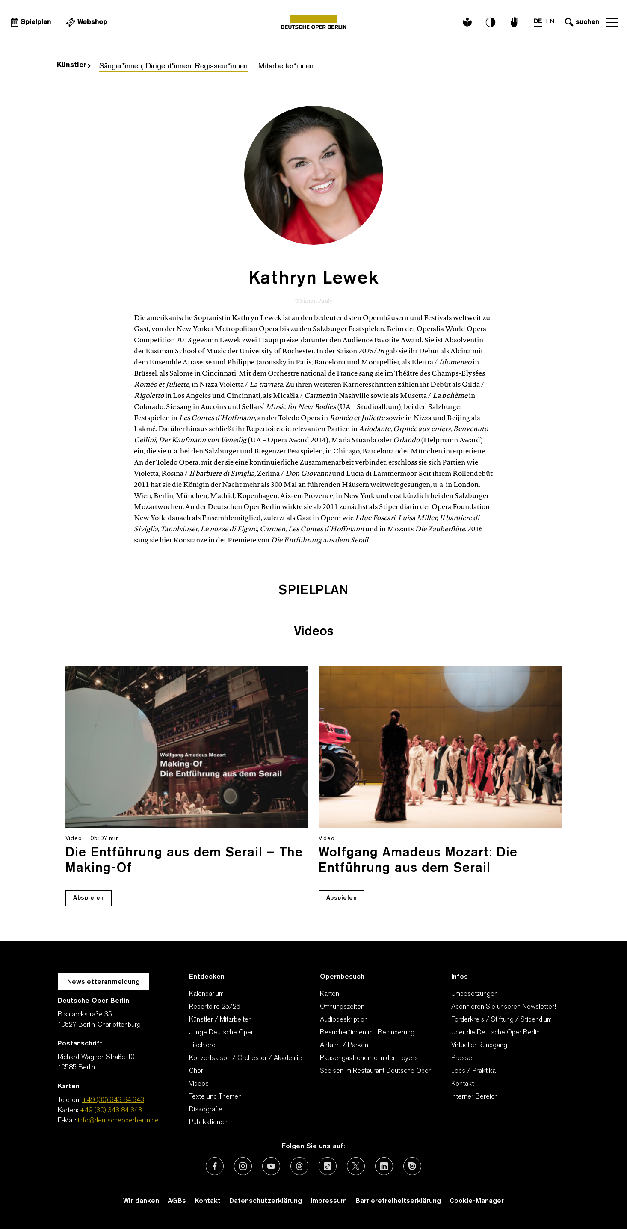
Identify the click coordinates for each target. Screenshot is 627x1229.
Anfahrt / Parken (344, 1045)
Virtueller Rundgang (479, 1045)
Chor (196, 1071)
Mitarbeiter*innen (286, 66)
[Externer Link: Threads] (299, 1166)
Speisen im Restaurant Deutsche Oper (375, 1071)
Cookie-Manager (477, 1201)
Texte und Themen (215, 1096)
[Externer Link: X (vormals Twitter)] (355, 1166)
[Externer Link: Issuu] (412, 1166)
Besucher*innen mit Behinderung (367, 1032)
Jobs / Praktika (473, 1071)
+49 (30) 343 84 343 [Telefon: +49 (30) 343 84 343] (113, 1100)
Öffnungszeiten (342, 1007)
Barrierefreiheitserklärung (398, 1201)
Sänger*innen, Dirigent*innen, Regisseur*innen (173, 66)
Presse (461, 1058)
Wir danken (141, 1201)
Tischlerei (203, 1045)
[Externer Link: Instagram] (242, 1166)
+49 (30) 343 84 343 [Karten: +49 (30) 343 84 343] (111, 1110)
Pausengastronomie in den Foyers (369, 1058)
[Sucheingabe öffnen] (581, 22)
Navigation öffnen (612, 22)
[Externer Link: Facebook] (214, 1166)
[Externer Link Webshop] (85, 22)
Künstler (74, 65)
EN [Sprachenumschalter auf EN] (550, 21)
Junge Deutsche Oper (221, 1032)
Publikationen (208, 1122)
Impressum (329, 1201)
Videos (199, 1084)
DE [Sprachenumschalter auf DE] (538, 21)
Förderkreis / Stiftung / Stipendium (501, 1019)
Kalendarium (206, 994)
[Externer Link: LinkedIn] (384, 1166)
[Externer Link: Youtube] (271, 1166)
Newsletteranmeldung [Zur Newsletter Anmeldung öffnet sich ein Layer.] (103, 982)
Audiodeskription (344, 1019)
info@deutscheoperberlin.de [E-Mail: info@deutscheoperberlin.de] (118, 1120)
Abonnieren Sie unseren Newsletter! (503, 1007)
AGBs (177, 1201)
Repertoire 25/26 (214, 1007)
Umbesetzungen (474, 994)
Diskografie (205, 1109)
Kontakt (462, 1084)
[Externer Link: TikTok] (327, 1166)
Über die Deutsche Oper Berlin (495, 1032)
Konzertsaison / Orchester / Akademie (245, 1058)
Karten (329, 994)
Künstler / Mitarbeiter (220, 1019)
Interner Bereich (474, 1096)
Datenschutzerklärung (265, 1201)
